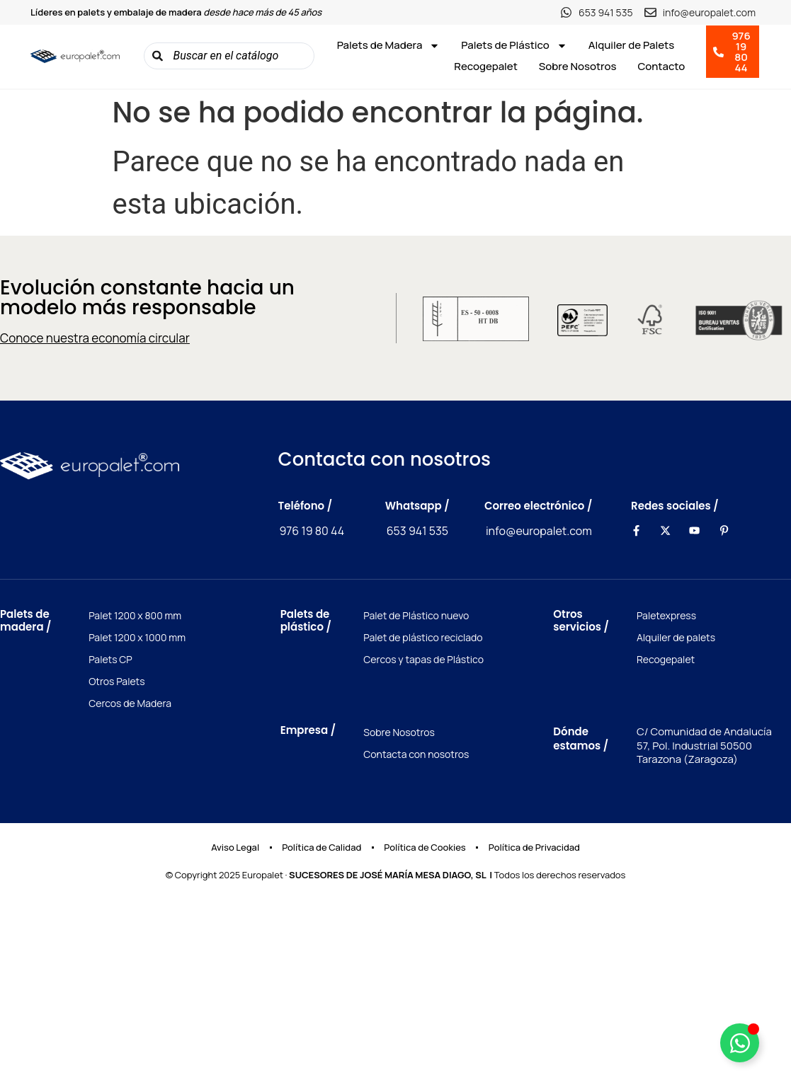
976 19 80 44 (312, 531)
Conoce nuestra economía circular (95, 338)
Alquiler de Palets (631, 45)
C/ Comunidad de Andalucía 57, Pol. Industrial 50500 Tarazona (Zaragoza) (704, 745)
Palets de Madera (388, 45)
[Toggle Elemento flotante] (739, 1042)
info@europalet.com (539, 531)
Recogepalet (486, 66)
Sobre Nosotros (578, 66)
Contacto (661, 66)
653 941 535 (417, 531)
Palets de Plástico (514, 45)
